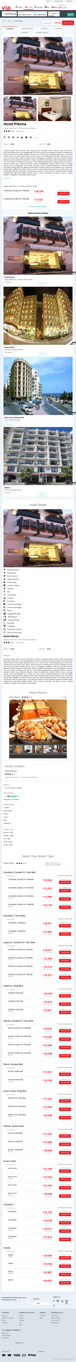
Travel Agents (6, 1335)
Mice (20, 1325)
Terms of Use (55, 1320)
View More (6, 178)
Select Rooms (68, 23)
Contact (42, 1315)
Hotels (21, 1318)
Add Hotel (5, 1333)
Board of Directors (8, 1318)
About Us (5, 1315)
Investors (5, 1323)
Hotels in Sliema (7, 21)
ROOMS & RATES (42, 32)
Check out (36, 12)
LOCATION (59, 28)
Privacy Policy (55, 1318)
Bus (20, 1323)
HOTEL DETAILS (27, 28)
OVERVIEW (10, 29)
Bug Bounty (55, 1323)
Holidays (22, 1320)
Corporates (5, 1338)
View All (36, 138)
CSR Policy (54, 1315)
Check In (21, 12)
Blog (41, 1318)
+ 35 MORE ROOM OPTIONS (37, 206)
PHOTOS (44, 28)
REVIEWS (25, 32)
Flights (21, 1315)
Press (3, 1320)
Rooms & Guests (53, 11)
